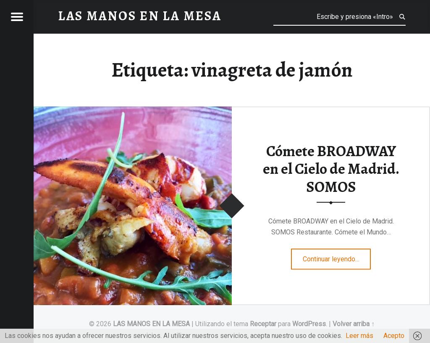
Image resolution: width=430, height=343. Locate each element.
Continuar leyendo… (337, 256)
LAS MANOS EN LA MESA (151, 324)
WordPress (309, 324)
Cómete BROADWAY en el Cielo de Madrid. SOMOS (331, 169)
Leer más (359, 336)
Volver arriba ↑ (354, 324)
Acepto (393, 336)
